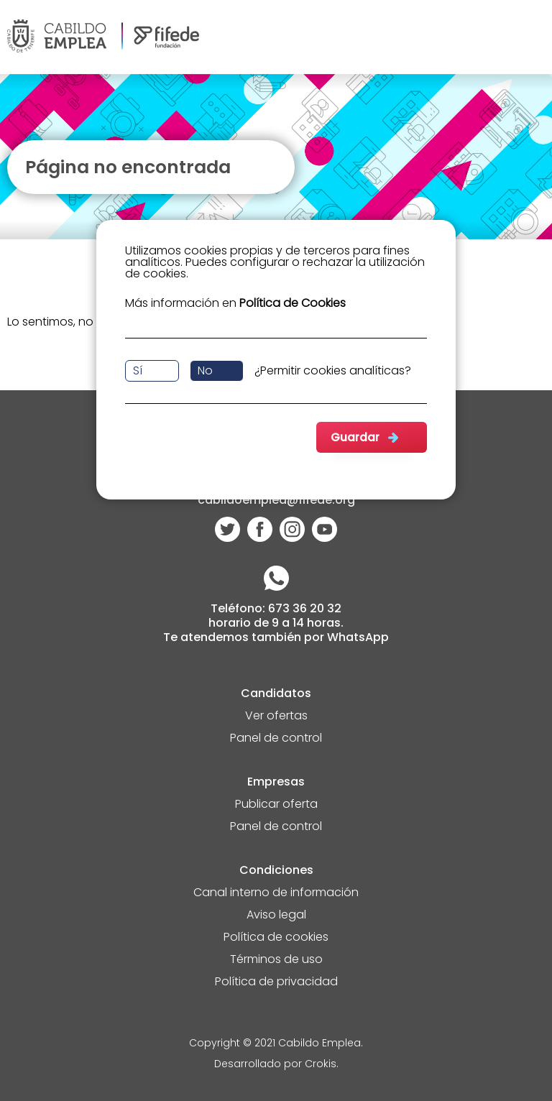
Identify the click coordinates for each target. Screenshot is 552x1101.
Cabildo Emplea (319, 1044)
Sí (137, 370)
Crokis (320, 1065)
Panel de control (276, 739)
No (205, 370)
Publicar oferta (276, 805)
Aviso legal (276, 916)
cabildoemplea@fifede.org (276, 501)
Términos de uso (276, 960)
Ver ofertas (276, 717)
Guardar (355, 437)
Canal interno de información (276, 893)
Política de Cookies (292, 303)
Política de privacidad (276, 983)
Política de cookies (276, 938)
